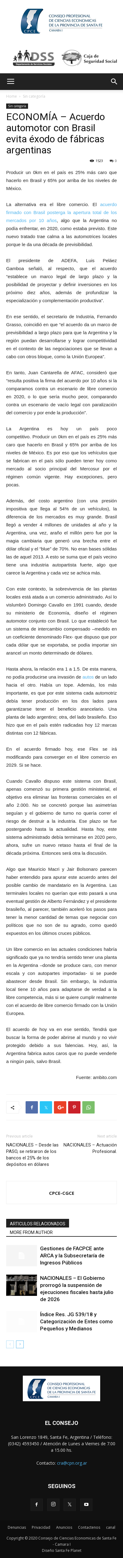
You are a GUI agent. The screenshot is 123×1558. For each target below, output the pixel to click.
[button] (114, 81)
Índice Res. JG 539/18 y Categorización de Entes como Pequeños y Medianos (76, 1321)
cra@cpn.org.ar (72, 1463)
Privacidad (41, 1527)
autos (88, 677)
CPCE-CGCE (61, 1193)
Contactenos (89, 1527)
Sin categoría (34, 96)
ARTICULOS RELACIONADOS (37, 1223)
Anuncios (64, 1527)
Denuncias (17, 1527)
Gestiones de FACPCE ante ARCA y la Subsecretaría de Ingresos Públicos (72, 1255)
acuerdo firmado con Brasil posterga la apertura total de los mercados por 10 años (61, 212)
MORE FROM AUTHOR (31, 1232)
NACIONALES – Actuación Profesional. (90, 1148)
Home (11, 96)
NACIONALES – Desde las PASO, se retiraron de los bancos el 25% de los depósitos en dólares (32, 1154)
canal (110, 1527)
